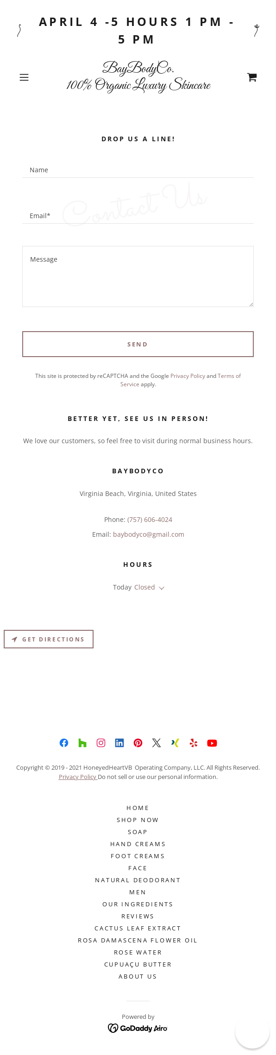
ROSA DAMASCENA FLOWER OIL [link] (138, 940)
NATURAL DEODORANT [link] (138, 880)
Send (138, 344)
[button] (33, 77)
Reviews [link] (138, 916)
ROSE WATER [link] (138, 952)
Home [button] (138, 808)
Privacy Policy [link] (187, 376)
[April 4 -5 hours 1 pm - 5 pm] (138, 30)
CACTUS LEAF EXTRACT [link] (138, 928)
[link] (138, 77)
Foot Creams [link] (138, 856)
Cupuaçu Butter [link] (138, 964)
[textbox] (138, 166)
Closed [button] (144, 587)
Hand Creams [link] (138, 844)
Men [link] (137, 892)
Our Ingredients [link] (138, 904)
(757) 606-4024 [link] (149, 519)
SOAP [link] (138, 832)
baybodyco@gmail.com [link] (148, 534)
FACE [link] (137, 868)
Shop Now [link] (138, 820)
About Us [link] (138, 976)
